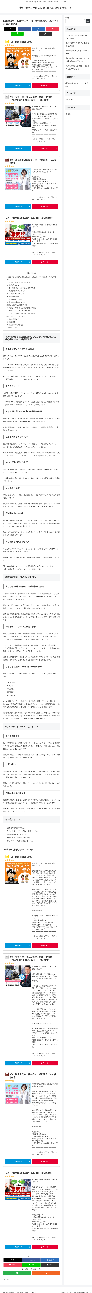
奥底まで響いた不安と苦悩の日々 (20, 278)
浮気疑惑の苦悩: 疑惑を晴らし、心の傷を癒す (77, 37)
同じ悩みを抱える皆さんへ (17, 299)
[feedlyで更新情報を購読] (17, 1271)
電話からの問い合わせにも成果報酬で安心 (22, 305)
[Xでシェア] (7, 29)
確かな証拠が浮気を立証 (17, 290)
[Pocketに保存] (36, 29)
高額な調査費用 (14, 316)
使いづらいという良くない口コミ (18, 313)
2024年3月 (69, 99)
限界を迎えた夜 (14, 281)
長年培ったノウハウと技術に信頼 (20, 307)
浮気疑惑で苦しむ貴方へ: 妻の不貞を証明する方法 (77, 67)
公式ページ (45, 81)
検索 (67, 18)
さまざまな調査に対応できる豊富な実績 (22, 310)
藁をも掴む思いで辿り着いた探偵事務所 (22, 284)
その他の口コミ (12, 325)
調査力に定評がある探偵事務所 (17, 302)
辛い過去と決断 (14, 293)
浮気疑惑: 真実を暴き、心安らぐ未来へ (77, 52)
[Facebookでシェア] (17, 29)
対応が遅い (12, 319)
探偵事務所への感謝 (15, 296)
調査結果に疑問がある (16, 322)
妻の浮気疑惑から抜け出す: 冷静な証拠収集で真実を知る (77, 59)
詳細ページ (18, 81)
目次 (29, 269)
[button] (55, 29)
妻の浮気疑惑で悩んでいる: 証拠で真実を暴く (77, 44)
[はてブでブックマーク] (26, 29)
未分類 (68, 114)
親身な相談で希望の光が (17, 287)
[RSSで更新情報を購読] (46, 1271)
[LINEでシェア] (45, 29)
